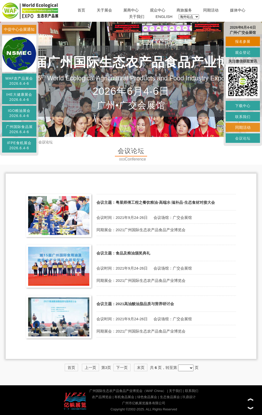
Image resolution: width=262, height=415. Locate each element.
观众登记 (242, 52)
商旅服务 (184, 10)
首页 (81, 10)
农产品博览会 (102, 397)
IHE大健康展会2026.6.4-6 (19, 97)
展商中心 (131, 10)
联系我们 (191, 391)
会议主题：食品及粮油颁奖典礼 (123, 253)
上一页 (90, 367)
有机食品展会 (124, 397)
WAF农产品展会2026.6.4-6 (19, 81)
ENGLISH (164, 16)
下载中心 (242, 106)
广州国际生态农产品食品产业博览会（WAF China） (127, 391)
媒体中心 (237, 10)
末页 (141, 367)
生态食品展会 (170, 397)
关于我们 (136, 16)
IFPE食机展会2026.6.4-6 (19, 145)
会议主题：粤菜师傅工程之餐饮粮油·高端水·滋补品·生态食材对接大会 (155, 202)
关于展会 (104, 10)
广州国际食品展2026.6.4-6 (19, 129)
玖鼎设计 (189, 397)
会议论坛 (45, 142)
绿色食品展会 (147, 397)
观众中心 (157, 10)
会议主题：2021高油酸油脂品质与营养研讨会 (135, 304)
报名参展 (242, 41)
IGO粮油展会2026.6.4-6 (19, 113)
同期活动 (211, 10)
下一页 (122, 367)
